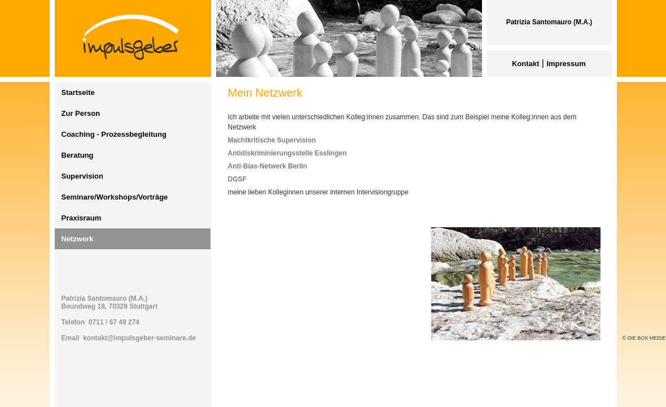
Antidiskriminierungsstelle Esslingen (287, 153)
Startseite (78, 92)
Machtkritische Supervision (272, 140)
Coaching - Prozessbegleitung (114, 134)
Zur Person (81, 113)
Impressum (565, 63)
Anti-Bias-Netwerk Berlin (268, 166)
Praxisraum (82, 218)
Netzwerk (78, 239)
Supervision (82, 176)
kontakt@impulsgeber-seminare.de (139, 338)
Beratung (78, 155)
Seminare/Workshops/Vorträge (115, 197)
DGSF (237, 179)
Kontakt (525, 63)
